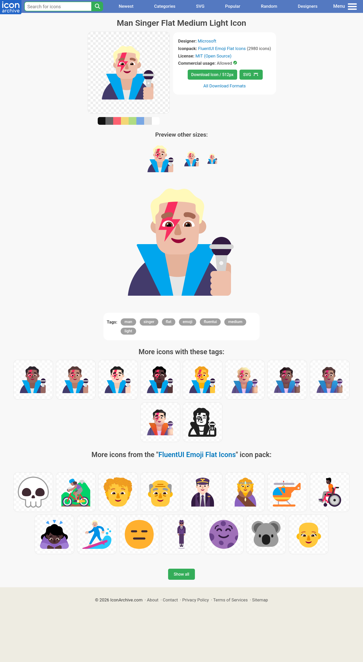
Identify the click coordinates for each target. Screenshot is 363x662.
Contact (170, 599)
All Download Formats (224, 85)
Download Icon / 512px (212, 74)
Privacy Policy (195, 599)
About (153, 599)
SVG (200, 6)
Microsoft (207, 41)
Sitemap (260, 599)
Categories (165, 6)
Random (269, 6)
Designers (307, 6)
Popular (232, 6)
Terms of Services (230, 599)
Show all (181, 574)
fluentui (210, 321)
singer (149, 321)
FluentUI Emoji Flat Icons (222, 48)
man (128, 321)
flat (168, 321)
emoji (187, 321)
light (128, 331)
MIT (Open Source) (213, 56)
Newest (126, 6)
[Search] (97, 6)
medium (235, 321)
